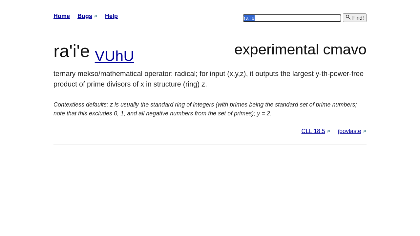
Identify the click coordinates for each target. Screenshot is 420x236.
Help (111, 16)
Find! (355, 17)
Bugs (84, 16)
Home (61, 16)
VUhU (114, 56)
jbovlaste (349, 131)
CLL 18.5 (313, 131)
